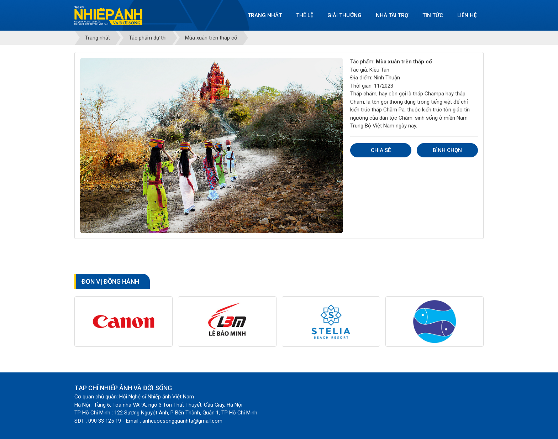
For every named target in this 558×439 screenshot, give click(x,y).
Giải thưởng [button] (344, 15)
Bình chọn (447, 150)
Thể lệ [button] (304, 15)
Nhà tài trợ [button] (392, 15)
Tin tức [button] (432, 15)
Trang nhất (265, 15)
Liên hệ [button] (467, 15)
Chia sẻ (381, 150)
